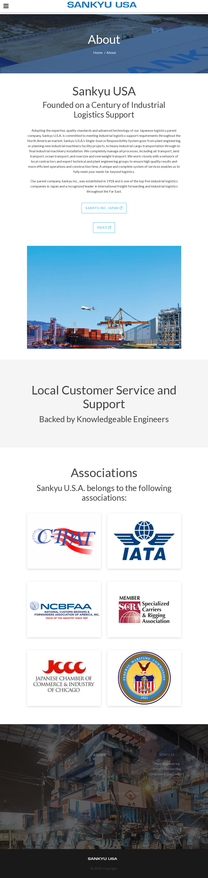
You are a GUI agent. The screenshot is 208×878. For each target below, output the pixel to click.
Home (97, 52)
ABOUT (126, 755)
